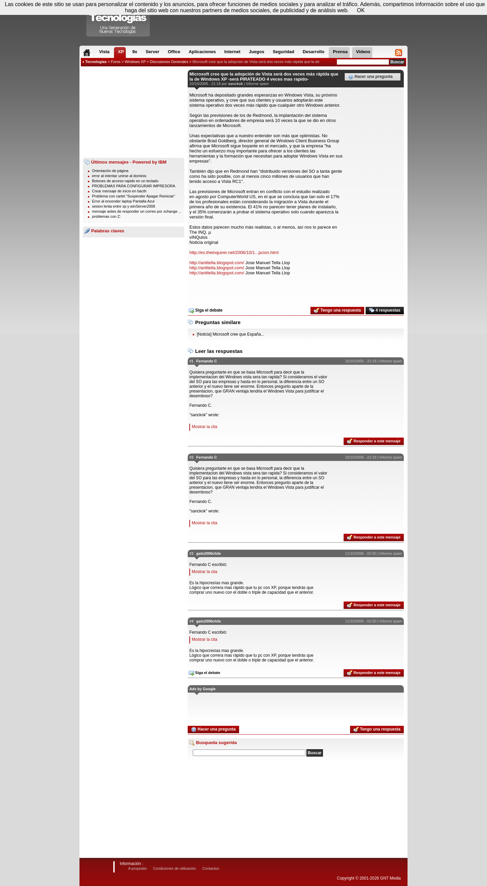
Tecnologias (96, 62)
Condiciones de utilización (174, 868)
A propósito (137, 868)
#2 (191, 457)
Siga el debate (206, 310)
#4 (191, 621)
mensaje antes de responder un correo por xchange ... (137, 211)
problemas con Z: (106, 216)
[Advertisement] (133, 112)
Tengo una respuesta (337, 310)
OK (361, 10)
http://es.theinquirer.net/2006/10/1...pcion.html (234, 252)
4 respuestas (384, 310)
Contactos (210, 868)
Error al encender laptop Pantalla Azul (123, 201)
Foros (115, 62)
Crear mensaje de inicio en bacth (119, 191)
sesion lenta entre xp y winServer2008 (123, 206)
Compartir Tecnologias (118, 20)
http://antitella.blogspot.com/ (216, 262)
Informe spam (257, 84)
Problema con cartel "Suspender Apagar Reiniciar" (133, 196)
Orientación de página (110, 171)
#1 (191, 361)
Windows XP (135, 62)
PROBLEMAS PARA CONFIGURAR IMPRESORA (133, 186)
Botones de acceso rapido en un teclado (125, 181)
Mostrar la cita (204, 426)
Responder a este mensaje (373, 441)
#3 (191, 553)
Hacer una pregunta (370, 77)
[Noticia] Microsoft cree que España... (230, 334)
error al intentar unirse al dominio (119, 176)
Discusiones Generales (169, 62)
